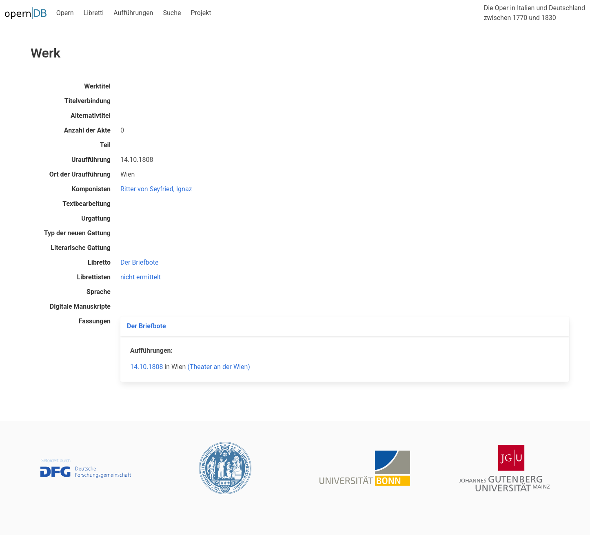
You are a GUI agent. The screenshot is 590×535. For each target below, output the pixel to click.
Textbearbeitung (86, 204)
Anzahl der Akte (87, 130)
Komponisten (91, 189)
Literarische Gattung (81, 248)
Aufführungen (133, 13)
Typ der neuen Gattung (77, 233)
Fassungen (95, 321)
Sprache (99, 292)
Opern (65, 13)
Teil (105, 145)
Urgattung (96, 218)
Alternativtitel (91, 115)
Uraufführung (91, 160)
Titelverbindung (87, 101)
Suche (172, 13)
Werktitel (97, 86)
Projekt (201, 13)
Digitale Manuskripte (80, 306)
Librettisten (94, 277)
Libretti (94, 13)
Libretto (99, 262)
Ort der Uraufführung (80, 174)
